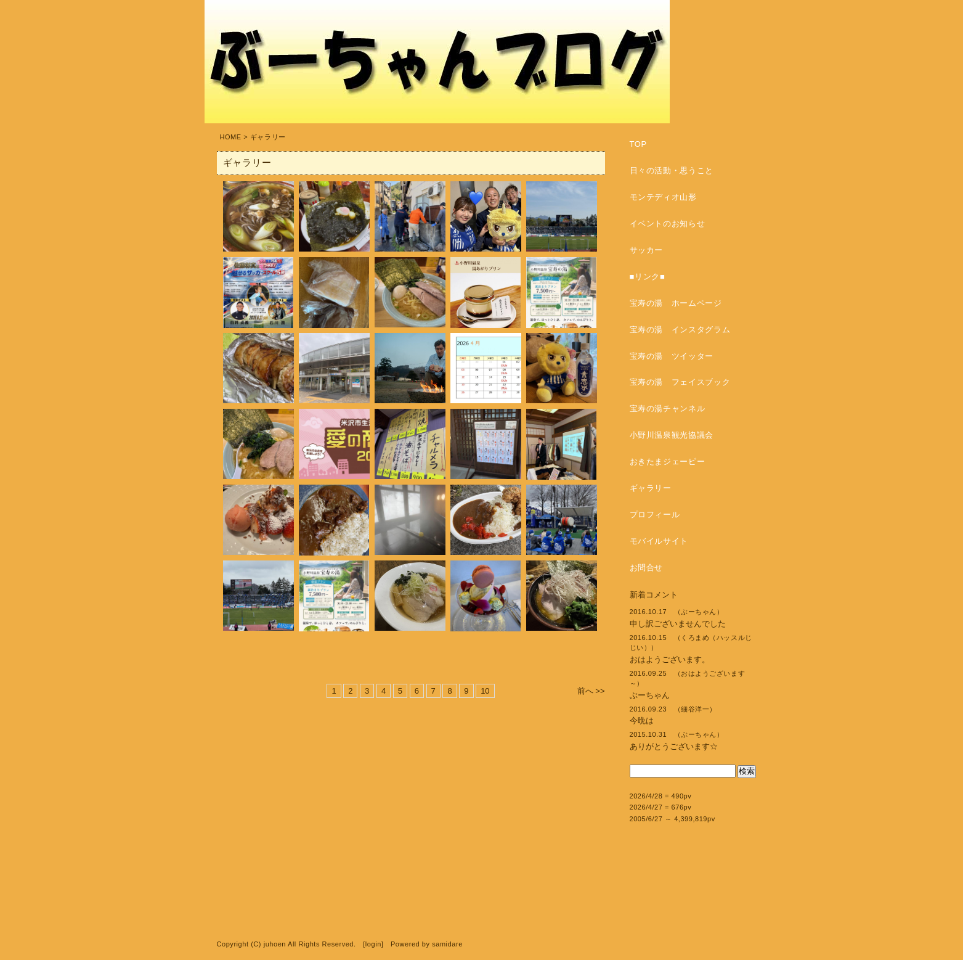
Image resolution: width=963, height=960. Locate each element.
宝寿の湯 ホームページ (676, 303)
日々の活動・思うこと (672, 170)
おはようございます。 (670, 659)
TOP (638, 144)
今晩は (642, 720)
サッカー (647, 250)
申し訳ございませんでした (678, 623)
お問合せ (647, 567)
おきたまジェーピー (667, 461)
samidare (447, 944)
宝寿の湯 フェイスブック (680, 382)
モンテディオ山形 (663, 197)
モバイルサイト (659, 541)
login (373, 944)
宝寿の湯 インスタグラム (680, 329)
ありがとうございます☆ (674, 746)
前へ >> (591, 690)
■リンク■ (647, 276)
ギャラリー (651, 488)
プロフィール (655, 514)
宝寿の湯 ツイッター (672, 356)
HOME (231, 137)
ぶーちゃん (650, 695)
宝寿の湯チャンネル (667, 408)
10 (485, 690)
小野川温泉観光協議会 (672, 435)
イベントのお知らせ (667, 223)
